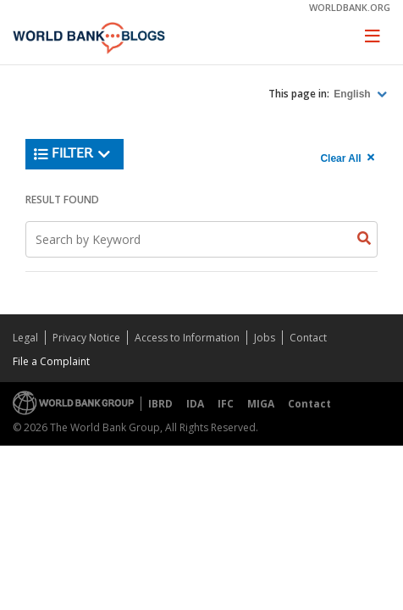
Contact (308, 337)
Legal (25, 337)
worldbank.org (349, 7)
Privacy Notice (86, 337)
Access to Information (187, 337)
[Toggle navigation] (372, 36)
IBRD (160, 403)
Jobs (264, 337)
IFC (226, 403)
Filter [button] (72, 154)
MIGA (260, 403)
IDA (195, 403)
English (353, 94)
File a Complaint (51, 361)
